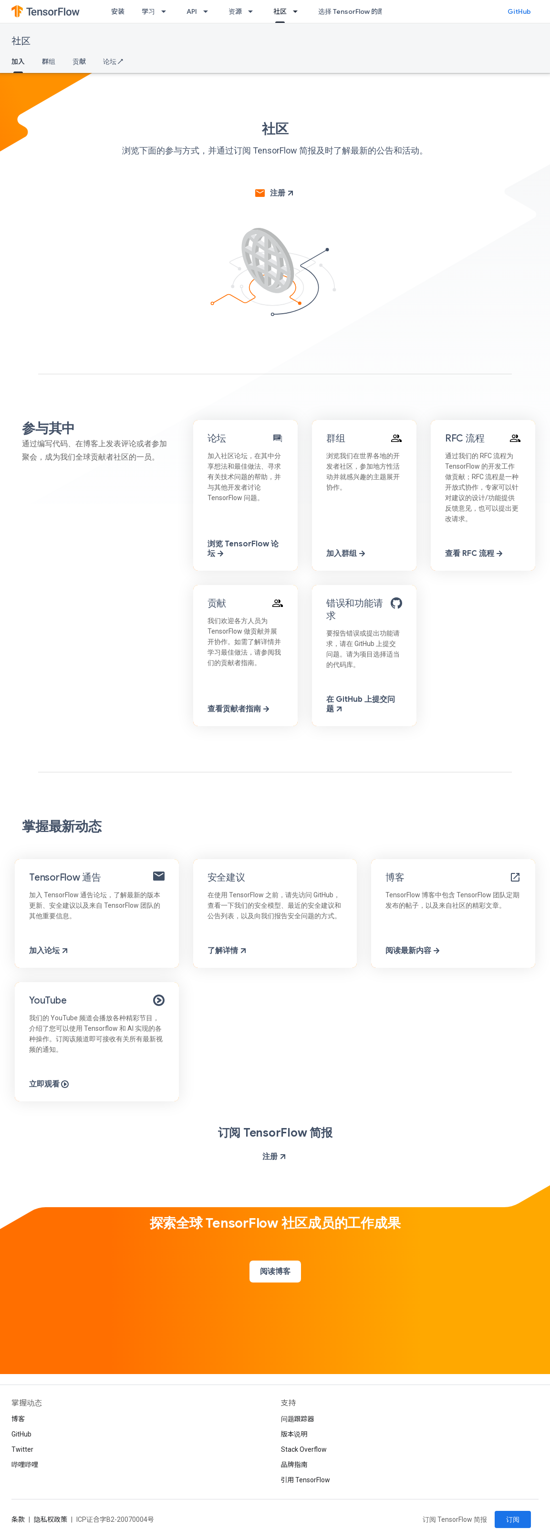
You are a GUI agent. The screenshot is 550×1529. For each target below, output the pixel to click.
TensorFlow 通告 (65, 877)
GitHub (519, 11)
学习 (148, 11)
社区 (21, 41)
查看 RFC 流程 (474, 553)
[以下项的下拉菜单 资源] (253, 11)
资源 (235, 11)
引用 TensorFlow (306, 1480)
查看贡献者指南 (239, 709)
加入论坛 (49, 950)
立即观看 (49, 1084)
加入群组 (346, 553)
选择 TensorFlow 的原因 (354, 11)
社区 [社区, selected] (280, 11)
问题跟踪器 (297, 1419)
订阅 (512, 1519)
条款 (18, 1519)
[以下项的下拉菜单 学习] (166, 11)
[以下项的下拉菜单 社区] (298, 11)
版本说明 (294, 1434)
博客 (395, 877)
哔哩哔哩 (24, 1464)
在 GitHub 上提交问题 (360, 704)
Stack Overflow (304, 1449)
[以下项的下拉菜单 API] (208, 11)
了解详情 (228, 950)
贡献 (79, 61)
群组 (48, 61)
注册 (281, 193)
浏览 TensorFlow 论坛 (243, 548)
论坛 (217, 438)
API (192, 11)
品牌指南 (294, 1464)
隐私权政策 (50, 1519)
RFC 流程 (465, 438)
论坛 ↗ (113, 61)
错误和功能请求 (354, 609)
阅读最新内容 (413, 950)
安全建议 (226, 877)
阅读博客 (275, 1271)
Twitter (22, 1449)
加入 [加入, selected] (18, 61)
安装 (118, 11)
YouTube (47, 1000)
